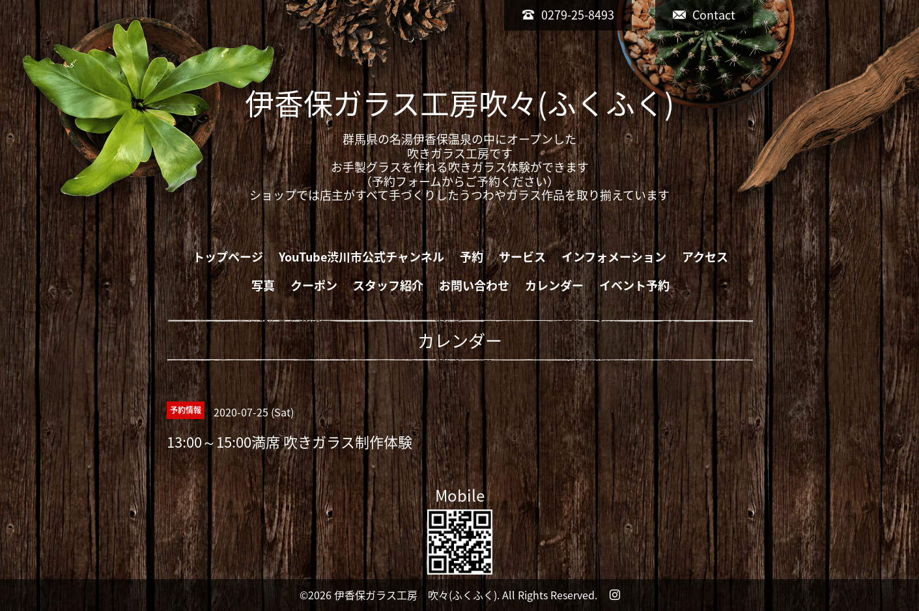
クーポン (313, 285)
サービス (522, 256)
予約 (471, 256)
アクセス (705, 256)
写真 (263, 285)
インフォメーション (613, 256)
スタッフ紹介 (388, 285)
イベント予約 (634, 285)
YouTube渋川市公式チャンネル (361, 256)
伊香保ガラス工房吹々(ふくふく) (459, 102)
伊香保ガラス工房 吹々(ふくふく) (415, 595)
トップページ (228, 256)
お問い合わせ (474, 285)
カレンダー (554, 285)
